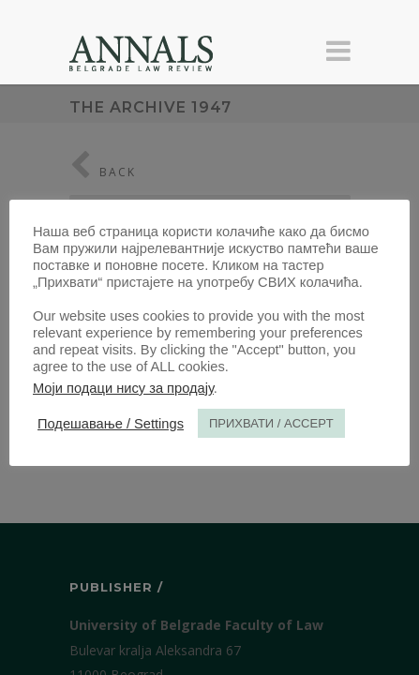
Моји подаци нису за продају (123, 388)
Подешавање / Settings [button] (110, 423)
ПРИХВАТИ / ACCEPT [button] (271, 423)
